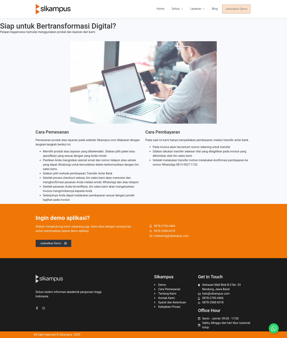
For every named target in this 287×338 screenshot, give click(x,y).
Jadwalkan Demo (236, 9)
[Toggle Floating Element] (274, 328)
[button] (178, 9)
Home (161, 9)
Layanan (198, 9)
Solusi (178, 9)
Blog (216, 9)
